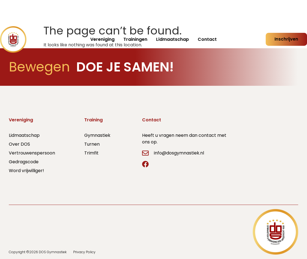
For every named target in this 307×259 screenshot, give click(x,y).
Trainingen (135, 39)
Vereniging (102, 39)
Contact (207, 39)
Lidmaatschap (172, 39)
